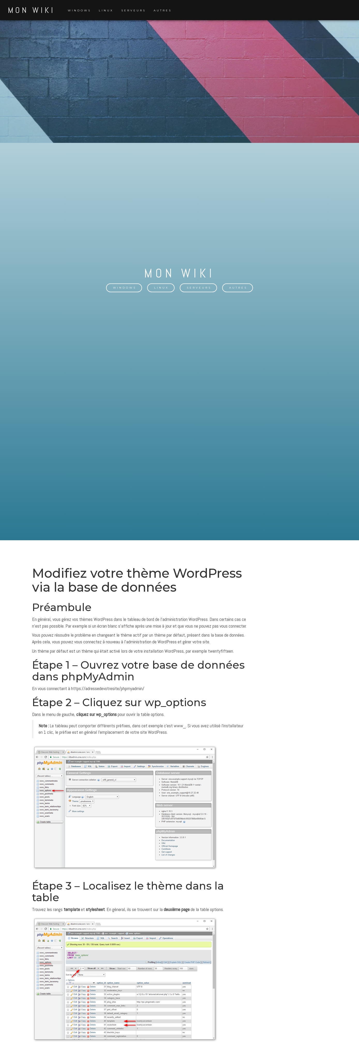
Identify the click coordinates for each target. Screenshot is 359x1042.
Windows (79, 10)
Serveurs (133, 10)
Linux (106, 10)
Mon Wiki (31, 10)
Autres (163, 10)
